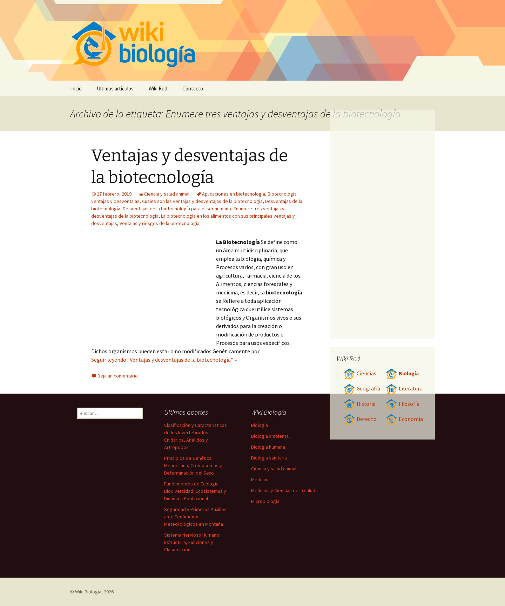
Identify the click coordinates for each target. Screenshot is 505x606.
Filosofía (402, 404)
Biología (402, 373)
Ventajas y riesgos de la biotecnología (160, 223)
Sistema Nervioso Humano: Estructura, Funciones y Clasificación (192, 542)
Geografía (362, 388)
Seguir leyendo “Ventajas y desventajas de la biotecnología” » (164, 359)
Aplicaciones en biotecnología (233, 194)
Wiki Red (158, 88)
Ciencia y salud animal (166, 194)
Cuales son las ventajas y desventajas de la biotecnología (202, 201)
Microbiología (265, 501)
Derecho (360, 419)
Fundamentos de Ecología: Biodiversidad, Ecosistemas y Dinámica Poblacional (195, 491)
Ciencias (360, 373)
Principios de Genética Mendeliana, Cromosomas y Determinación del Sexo (193, 465)
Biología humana (268, 447)
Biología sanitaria (269, 458)
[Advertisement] (154, 290)
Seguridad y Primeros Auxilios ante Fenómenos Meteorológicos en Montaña (195, 516)
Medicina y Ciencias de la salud (283, 490)
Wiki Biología (88, 591)
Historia (360, 404)
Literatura (404, 388)
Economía (404, 419)
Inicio (76, 88)
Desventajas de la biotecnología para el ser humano (177, 208)
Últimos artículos (115, 88)
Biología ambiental (270, 436)
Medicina (260, 479)
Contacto (192, 88)
